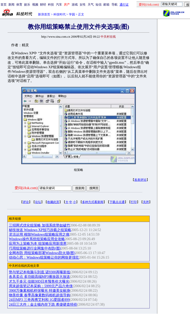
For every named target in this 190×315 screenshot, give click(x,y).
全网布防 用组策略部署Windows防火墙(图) (42, 253)
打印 (134, 202)
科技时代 (59, 14)
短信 (99, 4)
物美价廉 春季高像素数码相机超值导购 (39, 295)
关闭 (146, 202)
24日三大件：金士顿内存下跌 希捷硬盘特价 (43, 304)
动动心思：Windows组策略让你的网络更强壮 (44, 257)
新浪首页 (44, 14)
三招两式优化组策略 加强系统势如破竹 (39, 225)
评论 (26, 202)
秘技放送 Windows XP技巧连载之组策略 (40, 230)
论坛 (38, 202)
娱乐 (27, 4)
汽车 (59, 4)
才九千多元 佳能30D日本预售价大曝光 (39, 281)
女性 (83, 4)
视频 (35, 4)
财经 (43, 4)
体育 (19, 4)
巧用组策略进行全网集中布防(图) (35, 248)
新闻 (11, 4)
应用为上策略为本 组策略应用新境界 (38, 243)
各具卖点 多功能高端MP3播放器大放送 (39, 277)
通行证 (124, 4)
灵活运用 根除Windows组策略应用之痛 (39, 234)
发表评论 (140, 180)
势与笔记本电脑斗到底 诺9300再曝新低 (39, 272)
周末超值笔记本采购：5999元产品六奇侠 (41, 286)
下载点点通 (117, 202)
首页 (4, 4)
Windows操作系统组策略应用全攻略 (37, 239)
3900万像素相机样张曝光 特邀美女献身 (39, 290)
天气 (91, 4)
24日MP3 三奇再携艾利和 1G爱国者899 (39, 300)
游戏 (75, 4)
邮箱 (106, 4)
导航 (114, 4)
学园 (72, 14)
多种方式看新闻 (92, 202)
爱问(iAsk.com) (26, 188)
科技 (51, 4)
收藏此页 (53, 202)
